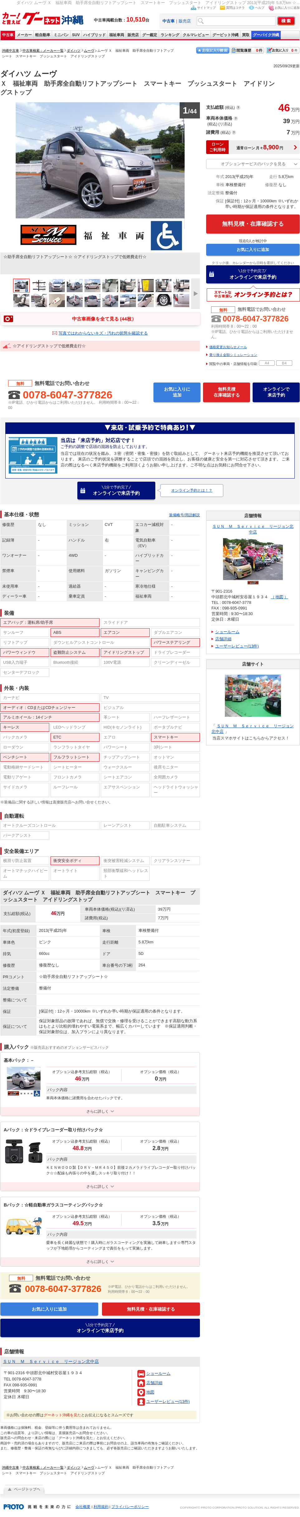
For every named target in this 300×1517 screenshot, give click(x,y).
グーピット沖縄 (225, 35)
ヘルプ (259, 7)
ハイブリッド (94, 35)
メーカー (24, 35)
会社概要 (82, 1507)
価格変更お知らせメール (228, 347)
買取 (245, 35)
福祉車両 (116, 35)
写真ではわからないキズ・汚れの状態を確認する (103, 333)
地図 (150, 1392)
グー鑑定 (149, 35)
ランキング (170, 35)
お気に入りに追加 (287, 7)
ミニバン (61, 35)
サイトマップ (206, 7)
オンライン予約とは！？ (191, 490)
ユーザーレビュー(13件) (168, 1401)
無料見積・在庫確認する (253, 224)
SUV (76, 35)
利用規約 (101, 1507)
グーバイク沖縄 (266, 35)
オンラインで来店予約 (253, 274)
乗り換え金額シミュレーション (233, 355)
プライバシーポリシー (130, 1507)
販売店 (185, 21)
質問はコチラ (235, 7)
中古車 (7, 35)
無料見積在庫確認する (227, 392)
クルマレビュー (196, 35)
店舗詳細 (154, 1382)
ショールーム (158, 1373)
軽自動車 (42, 35)
